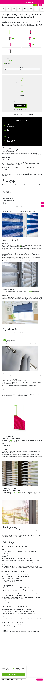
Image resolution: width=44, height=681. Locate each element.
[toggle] (3, 5)
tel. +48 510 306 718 (8, 60)
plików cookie (11, 668)
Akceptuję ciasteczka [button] (13, 674)
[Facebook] (42, 203)
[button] (13, 676)
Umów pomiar (40, 679)
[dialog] (13, 671)
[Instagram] (42, 206)
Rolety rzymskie (29, 291)
